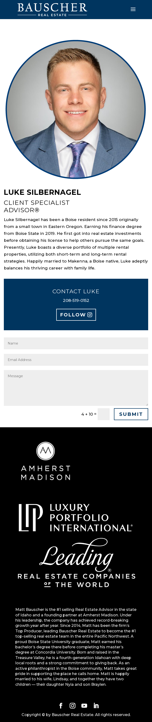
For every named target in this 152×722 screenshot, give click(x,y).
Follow (73, 315)
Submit (131, 414)
